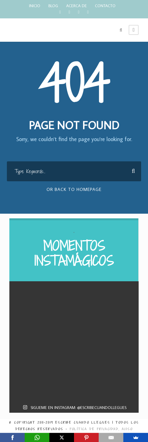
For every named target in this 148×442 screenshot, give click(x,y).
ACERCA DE (76, 5)
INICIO (34, 5)
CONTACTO (105, 5)
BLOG (53, 5)
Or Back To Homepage (74, 189)
